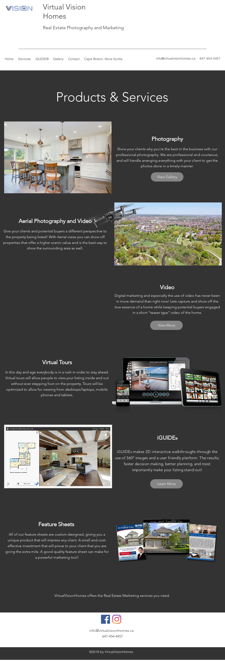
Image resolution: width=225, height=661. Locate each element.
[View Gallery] (167, 177)
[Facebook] (105, 619)
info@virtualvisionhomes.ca (175, 58)
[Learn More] (166, 483)
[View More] (166, 325)
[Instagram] (116, 619)
